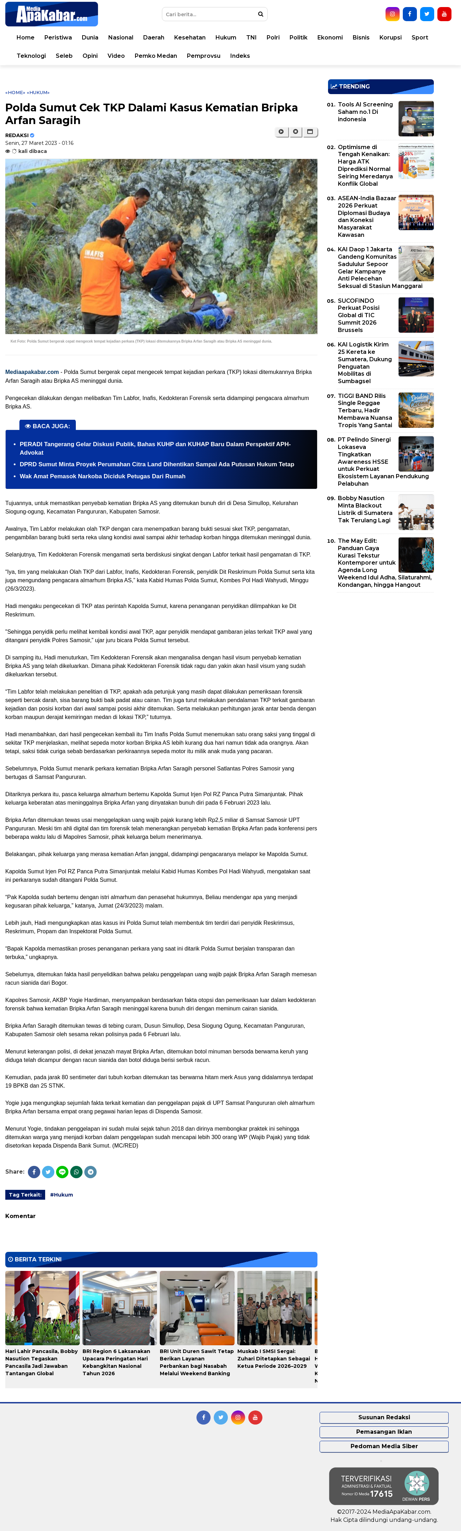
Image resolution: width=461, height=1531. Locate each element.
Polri (273, 37)
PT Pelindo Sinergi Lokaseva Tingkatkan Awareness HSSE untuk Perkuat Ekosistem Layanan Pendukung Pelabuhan (383, 461)
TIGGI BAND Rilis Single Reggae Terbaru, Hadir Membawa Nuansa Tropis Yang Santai (365, 411)
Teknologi (31, 56)
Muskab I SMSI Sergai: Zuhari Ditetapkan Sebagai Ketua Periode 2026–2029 (273, 1358)
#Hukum (61, 1195)
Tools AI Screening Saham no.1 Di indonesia (365, 112)
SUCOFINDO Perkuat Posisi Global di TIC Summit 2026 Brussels (359, 315)
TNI (251, 37)
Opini (90, 56)
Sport (420, 37)
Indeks (240, 56)
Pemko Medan (156, 56)
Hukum (226, 37)
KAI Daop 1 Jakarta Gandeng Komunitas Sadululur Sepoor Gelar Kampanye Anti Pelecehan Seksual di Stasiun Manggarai (380, 267)
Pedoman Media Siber (384, 1446)
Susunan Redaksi (384, 1417)
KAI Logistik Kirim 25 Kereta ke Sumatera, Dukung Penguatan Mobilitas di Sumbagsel (365, 363)
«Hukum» (38, 92)
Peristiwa (58, 37)
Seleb (64, 56)
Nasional (120, 37)
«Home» (15, 92)
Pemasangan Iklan (384, 1431)
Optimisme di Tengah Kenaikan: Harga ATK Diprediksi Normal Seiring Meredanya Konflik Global (365, 165)
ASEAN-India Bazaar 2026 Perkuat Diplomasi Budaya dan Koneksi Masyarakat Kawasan (367, 216)
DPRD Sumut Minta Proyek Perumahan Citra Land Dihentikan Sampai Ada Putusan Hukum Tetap (157, 464)
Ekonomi (330, 37)
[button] (310, 132)
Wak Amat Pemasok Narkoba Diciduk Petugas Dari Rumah (103, 476)
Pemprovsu (203, 56)
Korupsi (391, 37)
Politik (299, 37)
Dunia (90, 37)
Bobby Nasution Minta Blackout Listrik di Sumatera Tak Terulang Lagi (365, 509)
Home (26, 37)
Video (116, 56)
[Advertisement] (381, 647)
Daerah (153, 37)
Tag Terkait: (25, 1195)
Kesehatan (190, 37)
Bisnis (361, 37)
